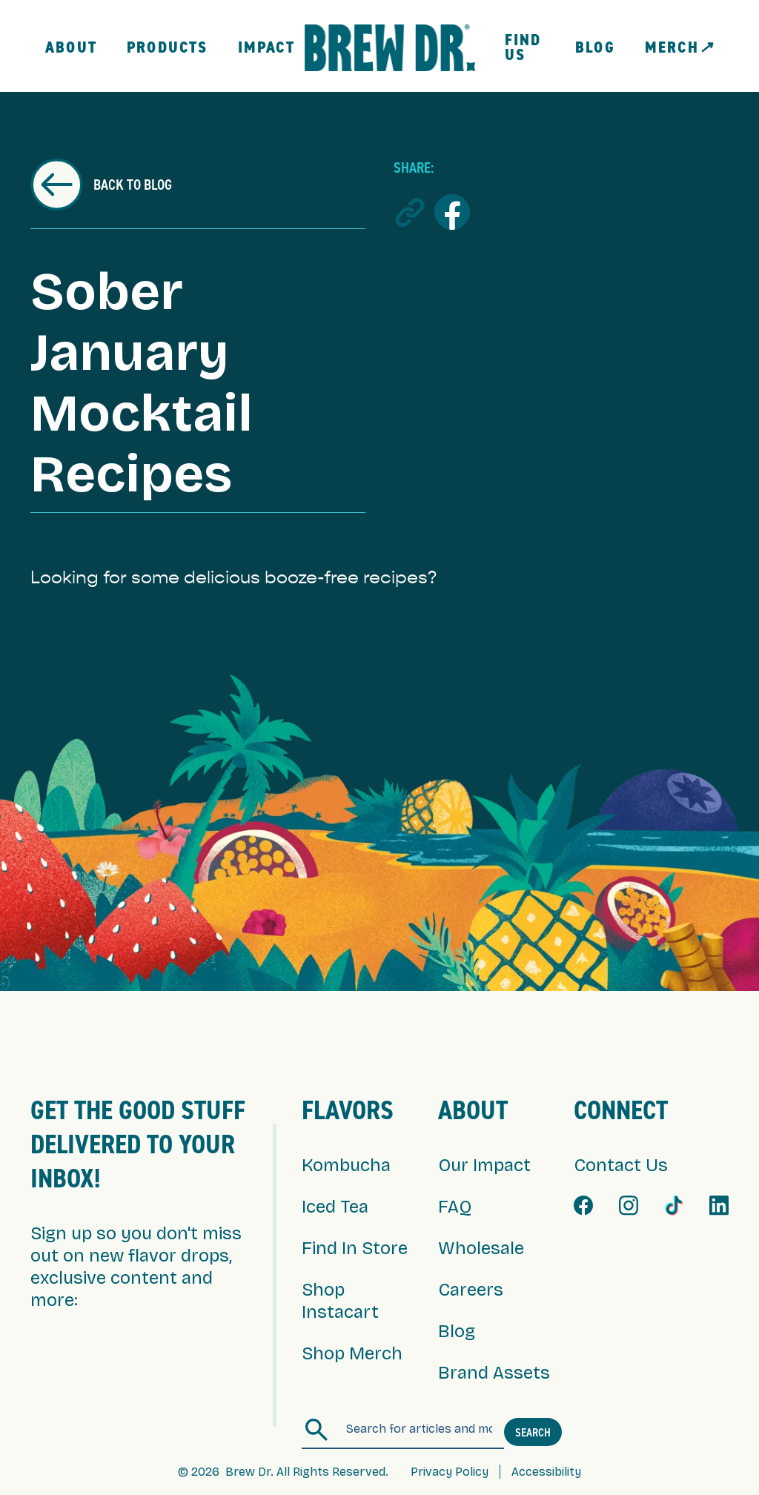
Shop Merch (352, 1353)
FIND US (523, 47)
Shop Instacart (340, 1300)
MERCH (679, 47)
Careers (470, 1289)
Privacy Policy (449, 1472)
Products (167, 47)
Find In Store (355, 1248)
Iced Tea (335, 1206)
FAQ (454, 1206)
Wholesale (481, 1248)
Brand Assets (494, 1372)
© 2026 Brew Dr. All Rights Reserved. (283, 1472)
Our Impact (484, 1165)
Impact (266, 47)
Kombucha (346, 1165)
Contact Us (621, 1165)
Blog (595, 47)
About (71, 47)
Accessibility (546, 1472)
